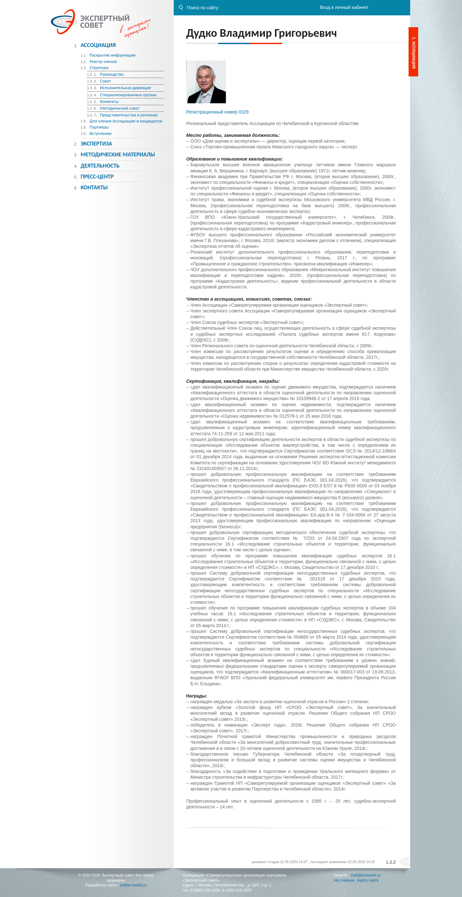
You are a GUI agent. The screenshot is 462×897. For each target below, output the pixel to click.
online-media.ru (133, 885)
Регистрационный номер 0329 (217, 111)
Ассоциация (98, 45)
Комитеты (109, 101)
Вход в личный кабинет (344, 7)
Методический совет (119, 108)
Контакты (94, 187)
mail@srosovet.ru (366, 875)
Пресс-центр (97, 176)
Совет (105, 81)
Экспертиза (96, 143)
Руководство (111, 74)
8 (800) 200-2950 (205, 890)
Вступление (101, 133)
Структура (99, 67)
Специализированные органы (128, 95)
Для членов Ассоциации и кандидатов (126, 121)
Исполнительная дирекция (125, 87)
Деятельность (100, 165)
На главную (344, 880)
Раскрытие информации (113, 55)
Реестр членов (103, 61)
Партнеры (99, 127)
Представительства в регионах (129, 115)
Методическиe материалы (118, 154)
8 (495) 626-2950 (236, 890)
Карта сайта (368, 880)
